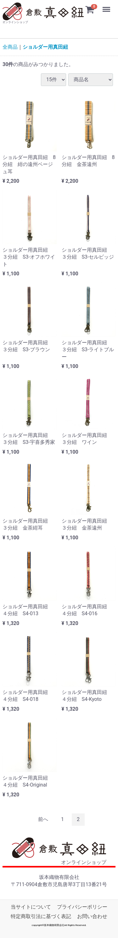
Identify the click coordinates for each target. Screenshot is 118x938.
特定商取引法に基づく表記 (41, 917)
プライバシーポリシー (82, 907)
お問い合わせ (92, 917)
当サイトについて (31, 907)
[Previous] (43, 820)
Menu (107, 6)
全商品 (10, 47)
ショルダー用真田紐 (45, 47)
